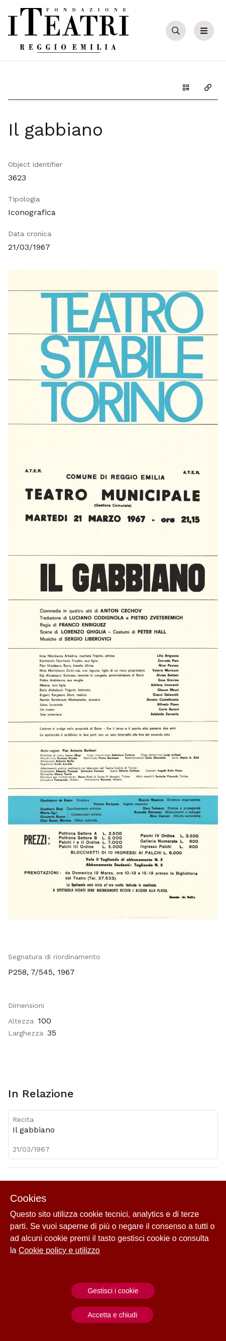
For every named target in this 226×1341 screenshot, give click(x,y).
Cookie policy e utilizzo (59, 1250)
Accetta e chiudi (112, 1315)
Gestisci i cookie (112, 1291)
